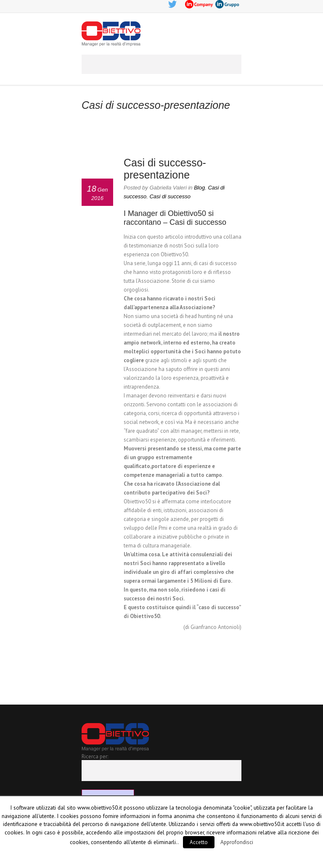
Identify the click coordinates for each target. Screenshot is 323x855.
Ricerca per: (95, 756)
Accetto (199, 842)
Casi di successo (170, 196)
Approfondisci (236, 842)
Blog (199, 187)
